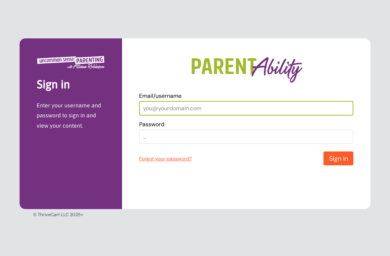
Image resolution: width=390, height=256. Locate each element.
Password (151, 124)
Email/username (160, 96)
